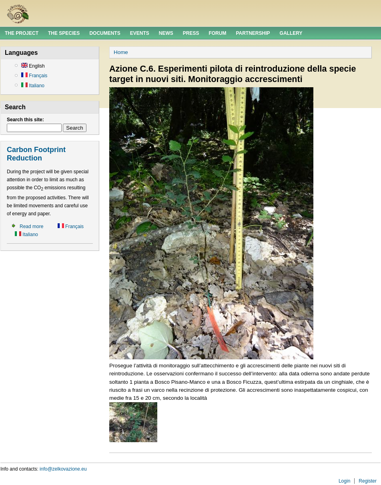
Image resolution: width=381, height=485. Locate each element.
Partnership (253, 33)
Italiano (32, 85)
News (166, 33)
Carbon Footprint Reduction (36, 154)
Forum (217, 33)
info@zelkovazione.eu (63, 469)
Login (344, 481)
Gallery (291, 33)
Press (191, 33)
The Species (64, 33)
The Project (21, 33)
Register (368, 481)
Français (34, 75)
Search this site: (25, 119)
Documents (104, 33)
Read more (31, 226)
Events (139, 33)
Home (121, 52)
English (33, 66)
